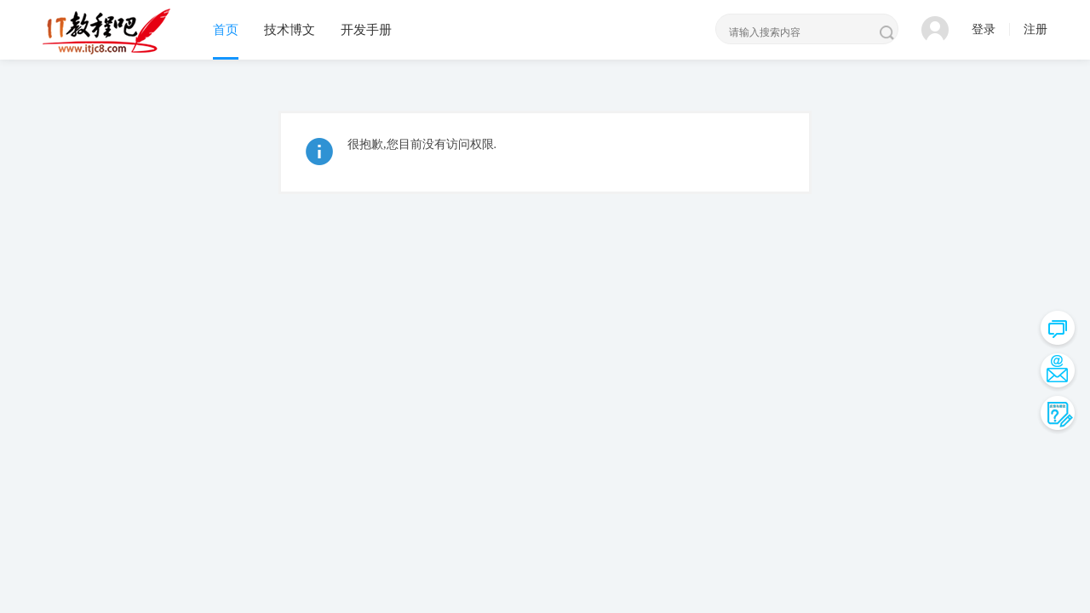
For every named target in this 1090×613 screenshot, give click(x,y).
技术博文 (289, 30)
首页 (225, 30)
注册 (1035, 29)
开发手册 (366, 30)
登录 (983, 29)
